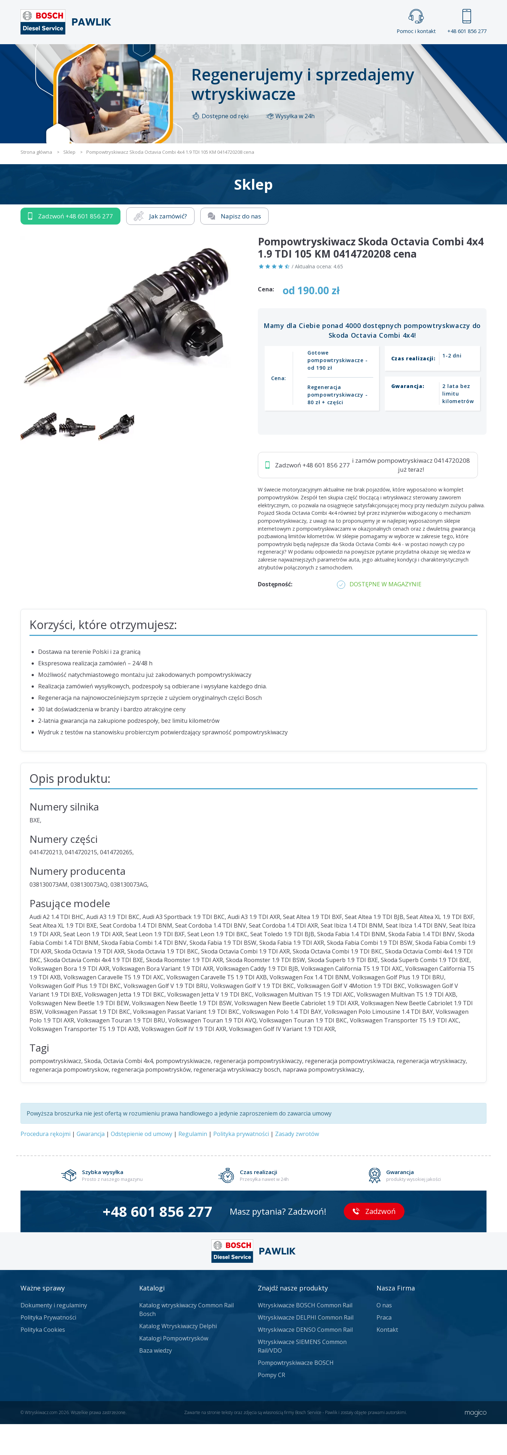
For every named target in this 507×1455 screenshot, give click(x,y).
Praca (264, 56)
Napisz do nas (234, 247)
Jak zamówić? (160, 247)
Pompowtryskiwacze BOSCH (296, 1394)
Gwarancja (91, 1165)
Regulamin (192, 1165)
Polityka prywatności (241, 1165)
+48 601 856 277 (467, 21)
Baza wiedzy (155, 1381)
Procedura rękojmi (45, 1165)
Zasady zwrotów (297, 1165)
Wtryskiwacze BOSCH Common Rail (305, 1336)
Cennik (301, 56)
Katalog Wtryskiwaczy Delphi (178, 1357)
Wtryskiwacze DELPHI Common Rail (305, 1348)
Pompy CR (271, 1406)
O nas (384, 1336)
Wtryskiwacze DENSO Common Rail (305, 1360)
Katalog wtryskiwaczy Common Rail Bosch (186, 1340)
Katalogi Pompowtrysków (173, 1369)
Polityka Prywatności (48, 1348)
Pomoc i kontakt (416, 21)
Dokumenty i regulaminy (53, 1336)
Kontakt (343, 56)
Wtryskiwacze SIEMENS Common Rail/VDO (302, 1377)
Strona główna (174, 56)
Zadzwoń (70, 247)
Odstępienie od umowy (141, 1165)
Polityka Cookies (42, 1360)
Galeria (226, 56)
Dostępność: (275, 615)
